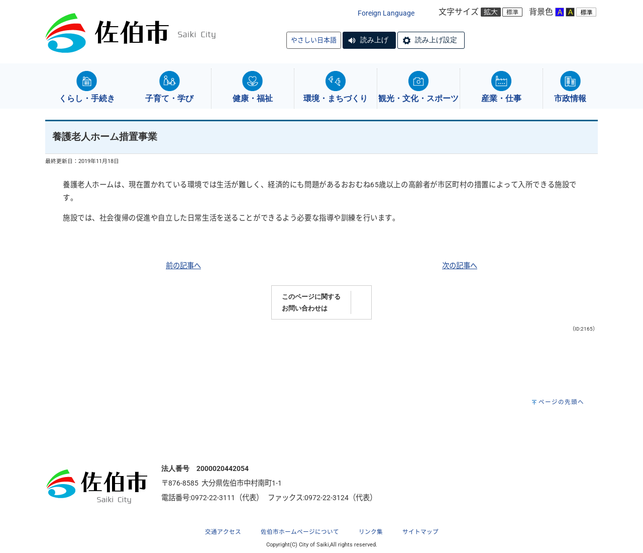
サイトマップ (420, 531)
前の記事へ (183, 266)
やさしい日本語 (314, 40)
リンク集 (371, 531)
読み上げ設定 (436, 40)
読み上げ (374, 40)
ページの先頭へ (561, 402)
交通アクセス (223, 531)
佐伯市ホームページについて (300, 531)
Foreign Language (386, 13)
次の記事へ (459, 266)
